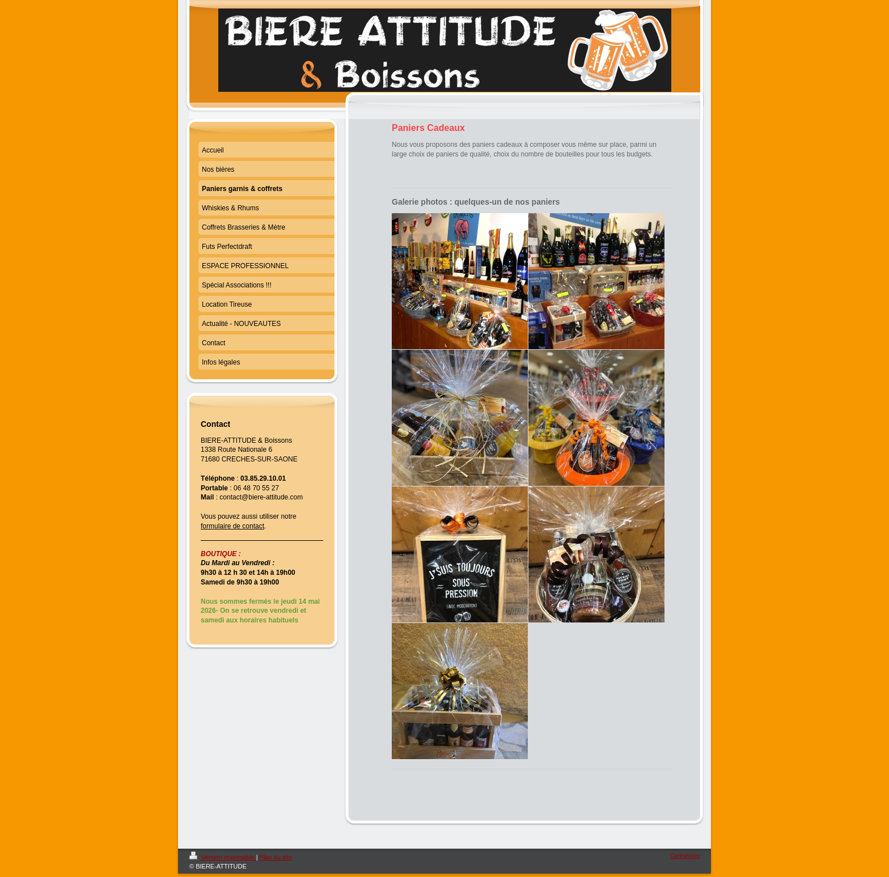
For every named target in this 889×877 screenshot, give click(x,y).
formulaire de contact (232, 526)
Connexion (685, 855)
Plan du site (276, 857)
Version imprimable (222, 857)
